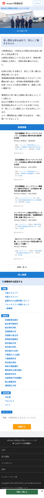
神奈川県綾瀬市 (11, 366)
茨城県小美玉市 (11, 335)
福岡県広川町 (10, 385)
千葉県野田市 (10, 358)
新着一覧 (21, 267)
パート (8, 405)
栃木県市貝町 (10, 327)
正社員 (8, 397)
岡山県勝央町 (10, 381)
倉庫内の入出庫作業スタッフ (17, 300)
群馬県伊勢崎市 (11, 339)
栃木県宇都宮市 (11, 323)
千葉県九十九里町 (12, 354)
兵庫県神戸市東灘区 (13, 378)
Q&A (3, 469)
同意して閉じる (22, 492)
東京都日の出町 (11, 350)
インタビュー (7, 463)
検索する (22, 426)
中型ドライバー (11, 296)
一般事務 (8, 308)
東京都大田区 (10, 347)
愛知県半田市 (10, 374)
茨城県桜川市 (10, 331)
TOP (3, 450)
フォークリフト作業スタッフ (17, 304)
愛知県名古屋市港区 (13, 370)
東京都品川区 (10, 343)
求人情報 (5, 456)
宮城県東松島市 (11, 320)
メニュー (38, 3)
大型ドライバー (11, 293)
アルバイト (9, 401)
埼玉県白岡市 (10, 362)
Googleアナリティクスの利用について (14, 488)
